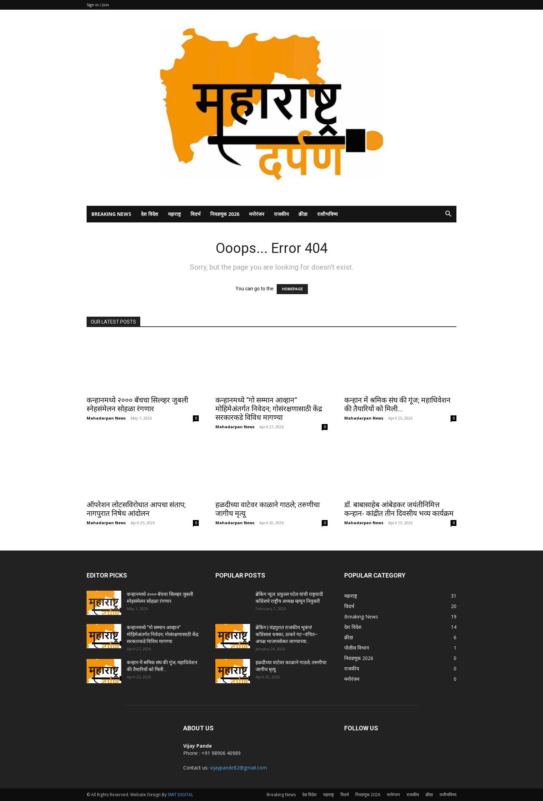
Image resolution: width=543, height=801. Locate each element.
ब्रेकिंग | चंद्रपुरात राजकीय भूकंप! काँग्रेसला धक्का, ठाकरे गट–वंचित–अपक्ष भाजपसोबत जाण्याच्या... (287, 634)
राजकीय (281, 214)
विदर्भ (195, 214)
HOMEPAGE (292, 289)
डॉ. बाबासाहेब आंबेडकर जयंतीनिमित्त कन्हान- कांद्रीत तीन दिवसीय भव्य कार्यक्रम (399, 509)
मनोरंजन (256, 214)
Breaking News (111, 214)
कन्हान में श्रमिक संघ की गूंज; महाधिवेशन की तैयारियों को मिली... (397, 404)
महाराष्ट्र (174, 214)
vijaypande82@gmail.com (238, 767)
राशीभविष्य (327, 214)
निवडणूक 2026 (224, 214)
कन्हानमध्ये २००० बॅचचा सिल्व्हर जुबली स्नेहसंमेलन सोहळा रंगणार (137, 404)
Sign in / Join (98, 4)
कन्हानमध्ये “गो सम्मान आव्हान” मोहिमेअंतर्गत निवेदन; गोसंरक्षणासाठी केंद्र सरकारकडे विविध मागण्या (268, 409)
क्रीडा (303, 214)
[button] (448, 214)
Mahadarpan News (106, 418)
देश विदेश (149, 214)
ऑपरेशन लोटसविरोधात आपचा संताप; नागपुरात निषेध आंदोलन (136, 509)
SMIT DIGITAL (180, 795)
